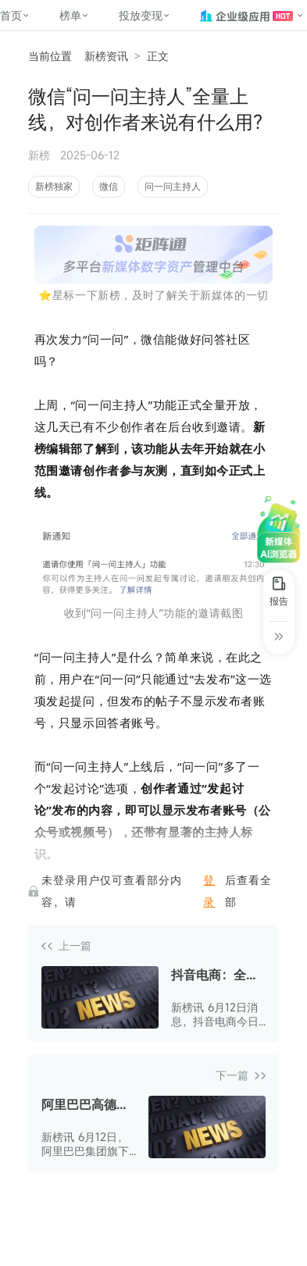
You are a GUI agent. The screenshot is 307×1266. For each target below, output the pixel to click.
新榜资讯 (106, 55)
